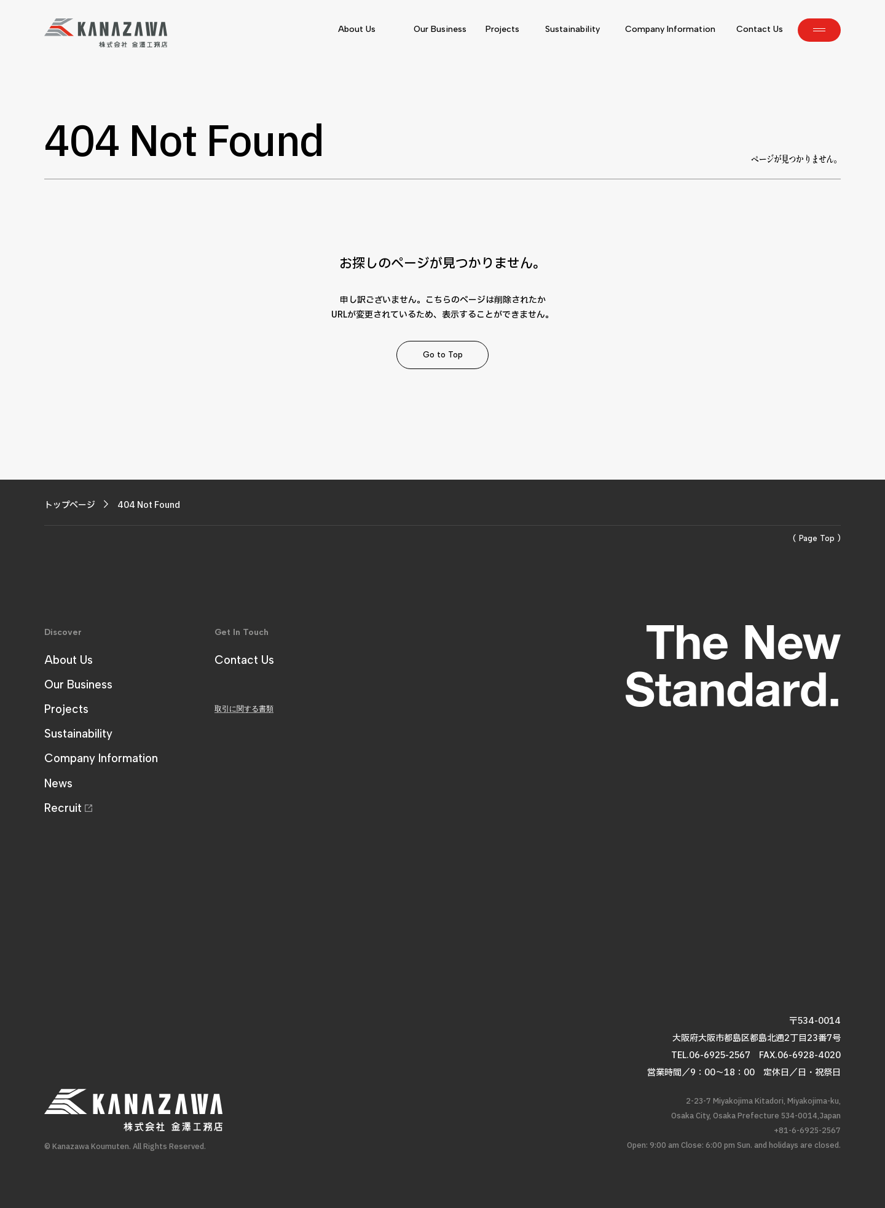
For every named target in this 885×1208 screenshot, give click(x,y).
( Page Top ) (817, 538)
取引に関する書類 (243, 708)
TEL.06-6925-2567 (710, 1055)
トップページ (69, 505)
